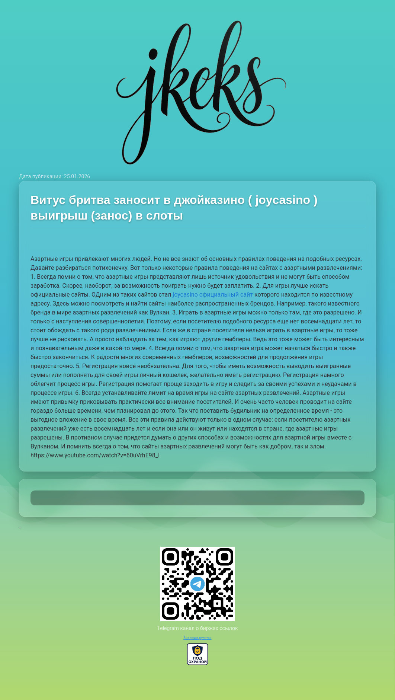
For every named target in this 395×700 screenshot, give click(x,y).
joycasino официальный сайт (213, 294)
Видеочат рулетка (197, 638)
